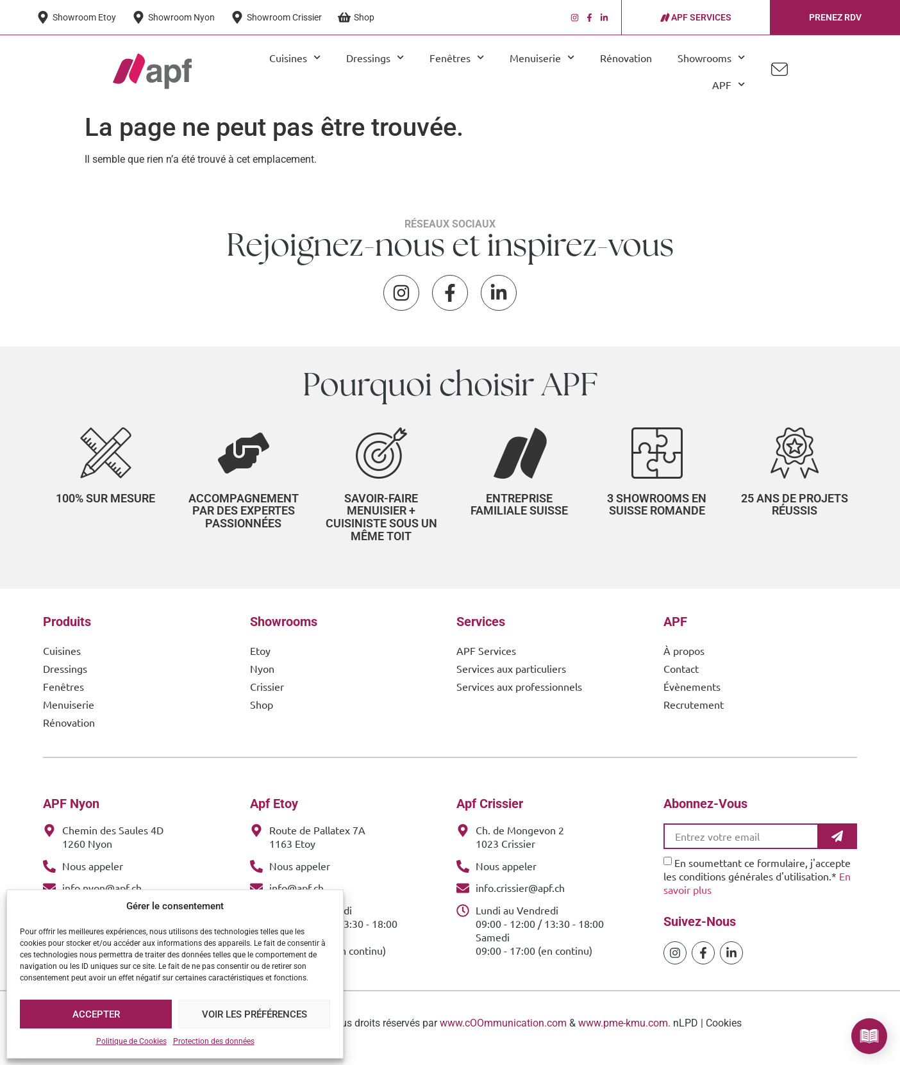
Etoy (260, 659)
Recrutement (693, 713)
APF (728, 84)
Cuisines (295, 57)
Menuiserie (542, 57)
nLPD (685, 1032)
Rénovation (626, 57)
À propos (683, 659)
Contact (681, 677)
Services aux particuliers (511, 677)
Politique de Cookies (131, 1041)
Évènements (692, 695)
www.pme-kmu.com (623, 1032)
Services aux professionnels (519, 695)
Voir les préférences (254, 1014)
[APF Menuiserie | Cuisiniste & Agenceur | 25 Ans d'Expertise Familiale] (152, 71)
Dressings (375, 57)
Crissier (267, 695)
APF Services (486, 659)
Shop (261, 713)
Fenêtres (456, 57)
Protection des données (213, 1041)
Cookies (724, 1032)
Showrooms (711, 57)
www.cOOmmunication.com (503, 1032)
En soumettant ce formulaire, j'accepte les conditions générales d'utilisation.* (757, 885)
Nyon (262, 677)
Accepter (96, 1014)
